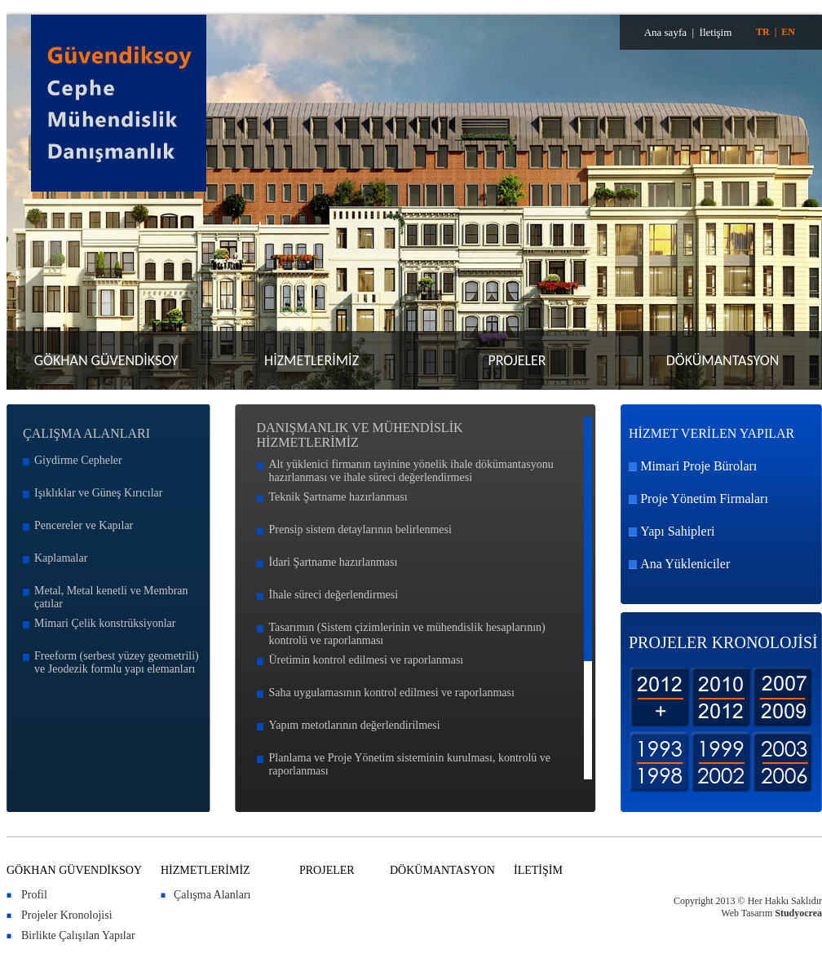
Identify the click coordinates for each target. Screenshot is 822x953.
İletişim (716, 32)
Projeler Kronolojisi (67, 915)
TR (763, 32)
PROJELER (517, 360)
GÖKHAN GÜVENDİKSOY (106, 360)
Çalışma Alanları (212, 895)
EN (788, 32)
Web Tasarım (746, 913)
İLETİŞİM (538, 870)
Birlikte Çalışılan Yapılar (78, 935)
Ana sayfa (665, 32)
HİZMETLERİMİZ (311, 360)
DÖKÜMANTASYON (723, 360)
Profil (34, 895)
